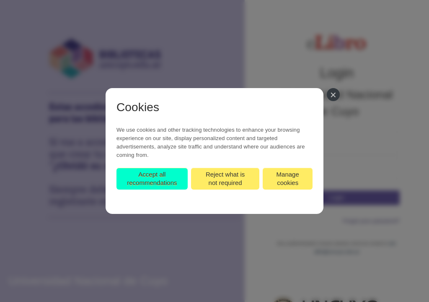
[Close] (333, 94)
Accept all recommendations (152, 178)
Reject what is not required (225, 178)
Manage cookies (288, 178)
